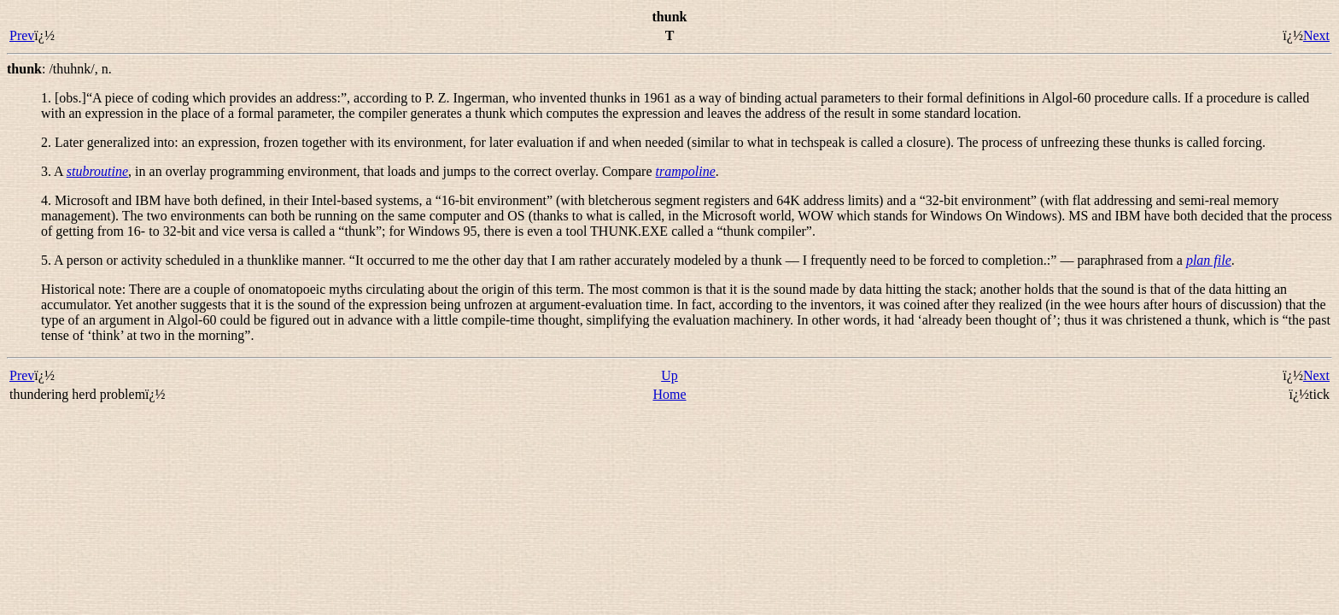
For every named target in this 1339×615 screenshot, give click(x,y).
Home (669, 394)
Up (669, 375)
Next (1316, 35)
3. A (54, 171)
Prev (21, 35)
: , (59, 69)
